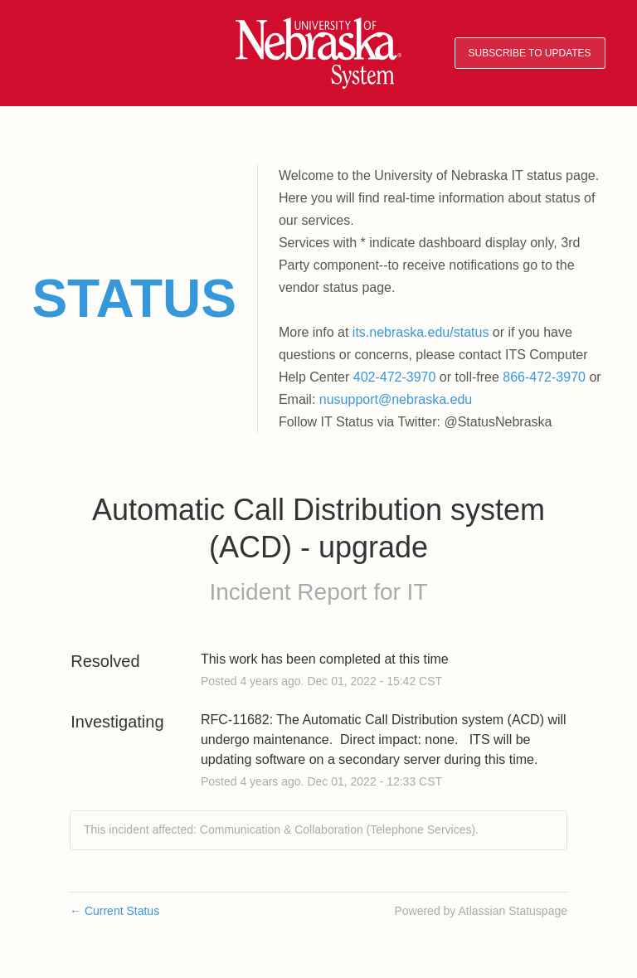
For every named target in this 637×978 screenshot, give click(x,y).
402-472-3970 (394, 377)
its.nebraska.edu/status (421, 332)
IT (417, 592)
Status (134, 298)
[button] (530, 53)
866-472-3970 (544, 377)
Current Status (114, 910)
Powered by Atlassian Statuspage (480, 910)
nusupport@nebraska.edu (395, 399)
